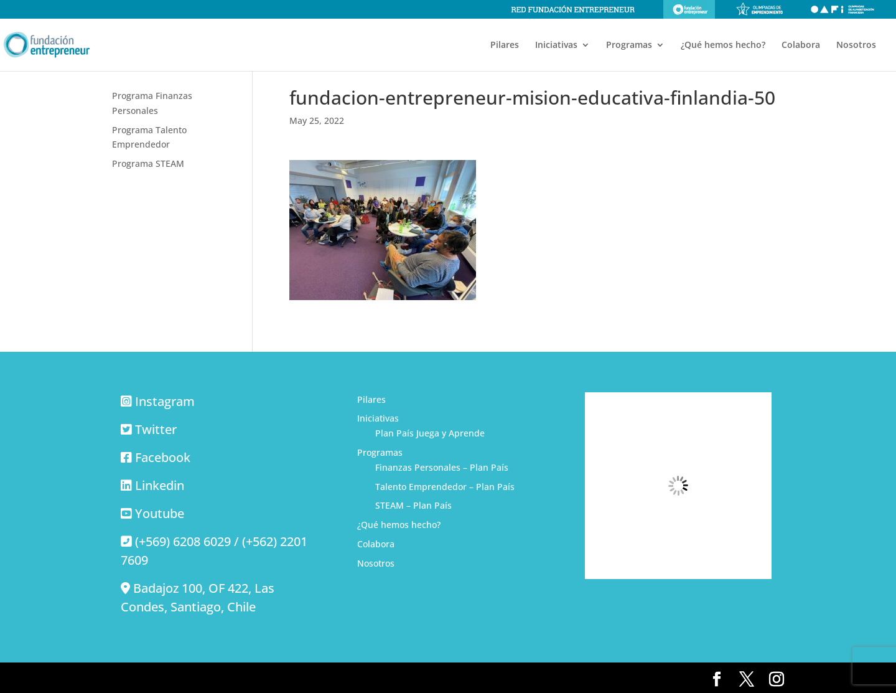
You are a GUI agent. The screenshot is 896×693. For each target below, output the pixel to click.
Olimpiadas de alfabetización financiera (842, 9)
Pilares (504, 45)
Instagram (165, 401)
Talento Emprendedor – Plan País (445, 487)
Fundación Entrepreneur (689, 9)
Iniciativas (556, 45)
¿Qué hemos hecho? (723, 45)
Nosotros (856, 45)
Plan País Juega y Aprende (430, 433)
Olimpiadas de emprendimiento (759, 9)
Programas (629, 45)
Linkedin (159, 485)
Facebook (162, 457)
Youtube (159, 513)
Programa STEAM (148, 163)
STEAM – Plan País (413, 505)
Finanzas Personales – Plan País (441, 467)
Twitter (156, 429)
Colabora (801, 45)
